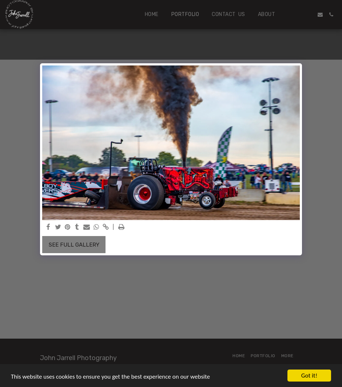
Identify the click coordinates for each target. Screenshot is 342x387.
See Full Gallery (74, 245)
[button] (298, 14)
